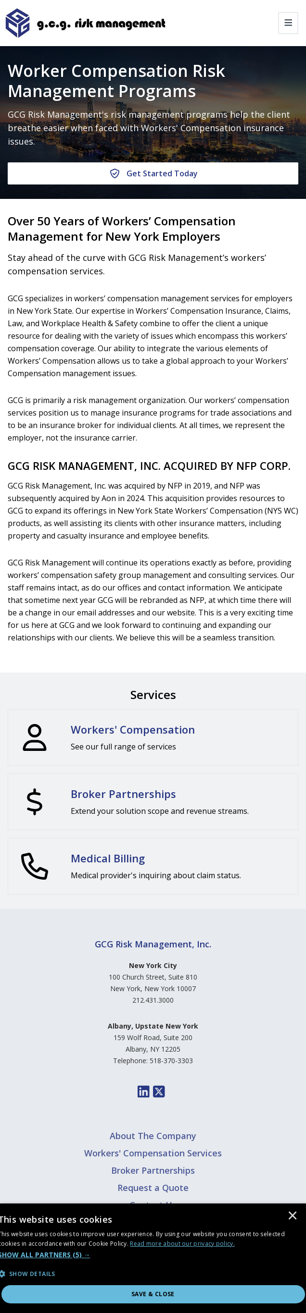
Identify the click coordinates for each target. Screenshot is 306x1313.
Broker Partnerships (153, 1170)
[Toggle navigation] (288, 23)
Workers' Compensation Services (153, 1153)
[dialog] (153, 1258)
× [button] (292, 1216)
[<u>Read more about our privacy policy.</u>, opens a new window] (182, 1243)
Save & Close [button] (153, 1294)
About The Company (153, 1135)
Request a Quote (153, 1187)
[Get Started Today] (153, 173)
